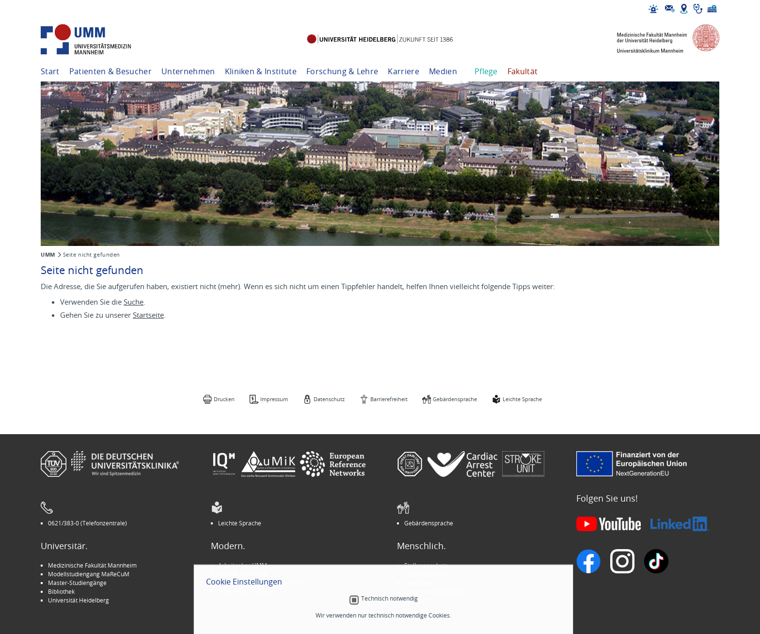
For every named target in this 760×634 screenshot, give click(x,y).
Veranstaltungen (426, 574)
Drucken (224, 399)
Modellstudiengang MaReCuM (88, 574)
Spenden (416, 600)
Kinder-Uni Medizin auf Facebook (262, 582)
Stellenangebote (426, 565)
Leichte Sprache (522, 399)
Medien (443, 71)
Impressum (274, 399)
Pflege (486, 71)
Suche (133, 302)
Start (50, 71)
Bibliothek (61, 591)
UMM (48, 255)
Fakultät (522, 71)
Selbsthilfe (418, 582)
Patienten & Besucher (110, 71)
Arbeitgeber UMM (242, 565)
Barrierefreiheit (389, 399)
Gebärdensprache (455, 399)
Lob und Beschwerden (434, 591)
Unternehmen (188, 71)
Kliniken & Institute (261, 71)
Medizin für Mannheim (248, 591)
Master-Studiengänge (77, 582)
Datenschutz (329, 399)
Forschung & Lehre (342, 71)
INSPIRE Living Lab (242, 574)
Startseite (148, 315)
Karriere (403, 71)
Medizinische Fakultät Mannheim (92, 565)
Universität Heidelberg (78, 600)
